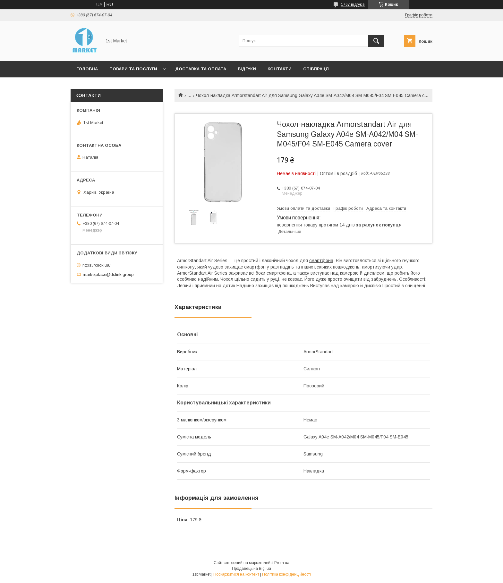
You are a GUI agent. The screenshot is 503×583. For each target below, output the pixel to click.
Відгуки (247, 68)
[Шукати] (376, 41)
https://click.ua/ (96, 265)
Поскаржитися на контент (236, 574)
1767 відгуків (353, 4)
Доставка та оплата (200, 68)
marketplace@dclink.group (108, 274)
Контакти (280, 68)
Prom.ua (281, 563)
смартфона (321, 260)
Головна (87, 68)
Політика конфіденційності (286, 574)
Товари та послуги (133, 68)
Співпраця (316, 68)
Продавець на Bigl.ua (251, 568)
